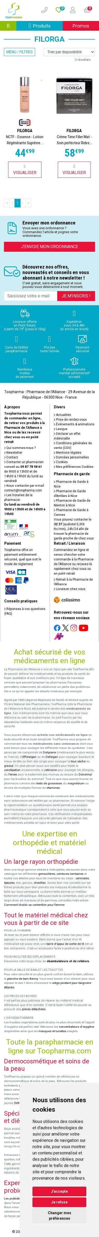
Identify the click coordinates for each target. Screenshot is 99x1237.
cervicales (82, 878)
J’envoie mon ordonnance (49, 246)
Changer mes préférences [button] (59, 1215)
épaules (9, 883)
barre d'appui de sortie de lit (65, 944)
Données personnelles (71, 457)
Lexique (60, 429)
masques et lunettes (52, 1031)
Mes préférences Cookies (73, 467)
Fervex (12, 774)
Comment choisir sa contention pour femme (34, 905)
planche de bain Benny (22, 979)
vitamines (53, 788)
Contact (11, 457)
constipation (12, 770)
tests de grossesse (49, 783)
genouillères (46, 874)
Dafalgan (52, 757)
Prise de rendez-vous (70, 419)
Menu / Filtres (19, 52)
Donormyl (85, 774)
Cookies (61, 462)
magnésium (76, 783)
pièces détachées (33, 1009)
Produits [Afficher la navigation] (46, 26)
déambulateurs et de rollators (68, 961)
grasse (8, 766)
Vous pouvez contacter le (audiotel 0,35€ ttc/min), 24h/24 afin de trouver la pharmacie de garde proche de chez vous (74, 529)
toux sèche (78, 761)
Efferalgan (29, 757)
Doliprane (49, 752)
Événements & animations (74, 424)
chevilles (40, 883)
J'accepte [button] (59, 1191)
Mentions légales (67, 452)
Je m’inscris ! (76, 295)
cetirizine (50, 770)
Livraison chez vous (69, 589)
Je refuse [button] (59, 1202)
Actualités (62, 415)
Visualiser (24, 169)
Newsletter (13, 452)
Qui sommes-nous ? (20, 448)
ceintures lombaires (69, 874)
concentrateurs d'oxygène (76, 1027)
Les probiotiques (15, 1198)
